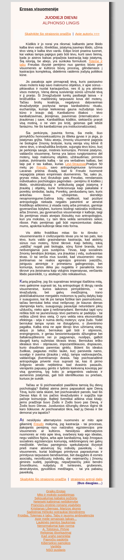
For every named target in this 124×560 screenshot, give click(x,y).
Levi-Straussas (75, 164)
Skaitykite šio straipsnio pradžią (48, 34)
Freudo (41, 167)
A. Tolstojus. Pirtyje (55, 529)
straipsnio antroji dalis (86, 479)
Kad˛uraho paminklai (55, 536)
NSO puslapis (56, 550)
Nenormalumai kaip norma (55, 525)
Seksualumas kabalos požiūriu (56, 498)
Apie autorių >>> (87, 34)
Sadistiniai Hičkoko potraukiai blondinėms (56, 512)
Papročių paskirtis (55, 539)
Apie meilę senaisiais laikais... (56, 519)
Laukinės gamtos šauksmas (55, 522)
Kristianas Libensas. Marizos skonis (56, 508)
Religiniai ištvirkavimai (55, 532)
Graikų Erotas (56, 491)
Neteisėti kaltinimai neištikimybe (55, 501)
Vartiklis (55, 546)
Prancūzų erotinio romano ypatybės (56, 505)
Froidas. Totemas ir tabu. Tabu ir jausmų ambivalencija (56, 515)
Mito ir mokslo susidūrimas (55, 494)
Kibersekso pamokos (56, 543)
